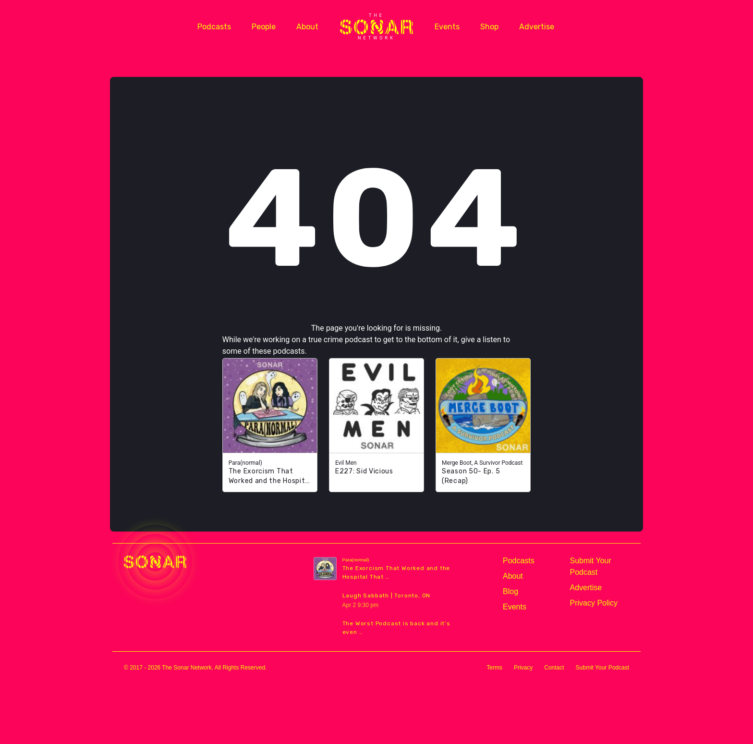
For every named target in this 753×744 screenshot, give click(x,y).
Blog (510, 591)
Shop (489, 26)
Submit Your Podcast (590, 566)
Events (447, 26)
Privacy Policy (594, 603)
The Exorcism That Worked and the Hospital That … (396, 572)
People (264, 26)
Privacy (523, 667)
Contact (554, 667)
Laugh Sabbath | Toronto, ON (386, 595)
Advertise (536, 26)
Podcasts (214, 26)
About (307, 26)
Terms (494, 667)
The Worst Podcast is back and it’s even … (396, 627)
